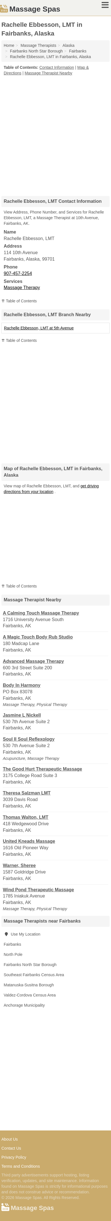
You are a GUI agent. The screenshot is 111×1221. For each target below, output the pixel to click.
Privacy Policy (13, 1157)
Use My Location (22, 934)
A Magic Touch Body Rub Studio (38, 637)
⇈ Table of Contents (19, 301)
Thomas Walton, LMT (25, 817)
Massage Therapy (22, 287)
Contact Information (56, 67)
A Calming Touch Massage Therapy (41, 613)
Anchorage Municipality (24, 1005)
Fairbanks (12, 944)
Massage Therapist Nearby (48, 73)
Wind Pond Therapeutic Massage (38, 889)
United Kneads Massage (29, 841)
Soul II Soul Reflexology (29, 739)
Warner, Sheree (19, 865)
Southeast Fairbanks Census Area (34, 975)
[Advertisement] (55, 134)
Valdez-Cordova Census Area (30, 995)
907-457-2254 (18, 273)
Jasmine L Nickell (22, 715)
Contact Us (11, 1148)
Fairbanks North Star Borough (30, 964)
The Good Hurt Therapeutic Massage (42, 769)
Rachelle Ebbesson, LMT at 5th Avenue (39, 328)
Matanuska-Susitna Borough (29, 985)
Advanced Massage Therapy (33, 661)
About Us (9, 1139)
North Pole (13, 954)
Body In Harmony (21, 685)
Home (9, 45)
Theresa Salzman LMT (27, 793)
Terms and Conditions (20, 1166)
